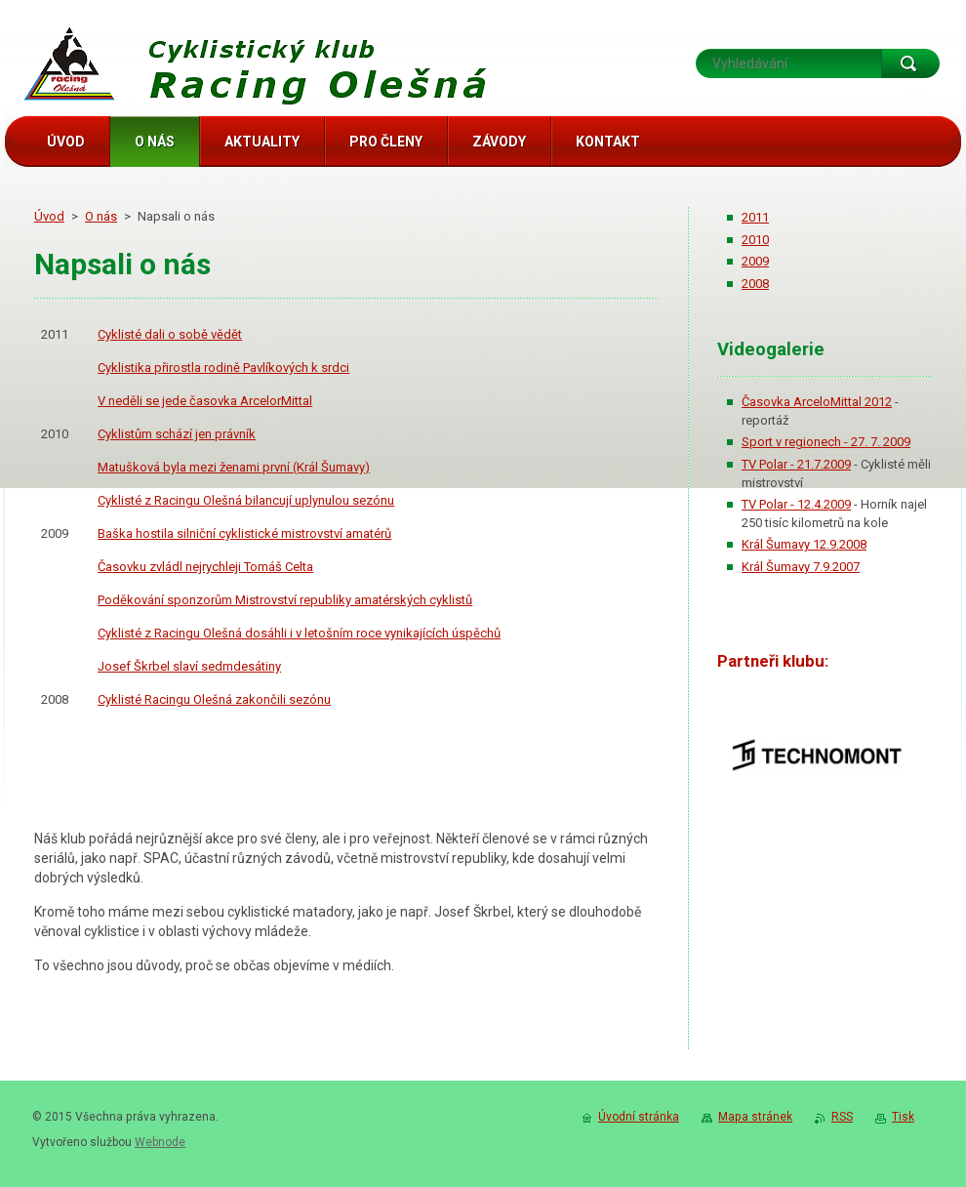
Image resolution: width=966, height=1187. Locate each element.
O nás (101, 216)
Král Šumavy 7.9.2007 (801, 566)
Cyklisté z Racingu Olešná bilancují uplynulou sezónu (246, 500)
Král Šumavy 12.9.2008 (804, 544)
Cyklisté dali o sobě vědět (170, 334)
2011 (755, 217)
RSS (842, 1117)
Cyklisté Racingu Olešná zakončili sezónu (214, 699)
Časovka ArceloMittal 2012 (817, 401)
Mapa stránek (755, 1117)
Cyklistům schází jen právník (177, 434)
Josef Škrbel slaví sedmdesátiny (189, 666)
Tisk (903, 1117)
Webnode (160, 1142)
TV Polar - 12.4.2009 (796, 504)
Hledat (910, 63)
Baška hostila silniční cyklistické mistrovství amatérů (244, 533)
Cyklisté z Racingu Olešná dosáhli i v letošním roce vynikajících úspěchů (299, 633)
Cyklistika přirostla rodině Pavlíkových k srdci (223, 367)
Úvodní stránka (638, 1117)
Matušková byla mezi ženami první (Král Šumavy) (234, 467)
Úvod (49, 216)
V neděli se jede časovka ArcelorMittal (205, 400)
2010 (755, 239)
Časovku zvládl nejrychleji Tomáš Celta (205, 566)
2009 (755, 261)
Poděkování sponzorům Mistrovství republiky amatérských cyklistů (285, 600)
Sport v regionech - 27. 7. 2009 (826, 441)
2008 (755, 283)
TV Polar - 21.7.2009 (796, 464)
